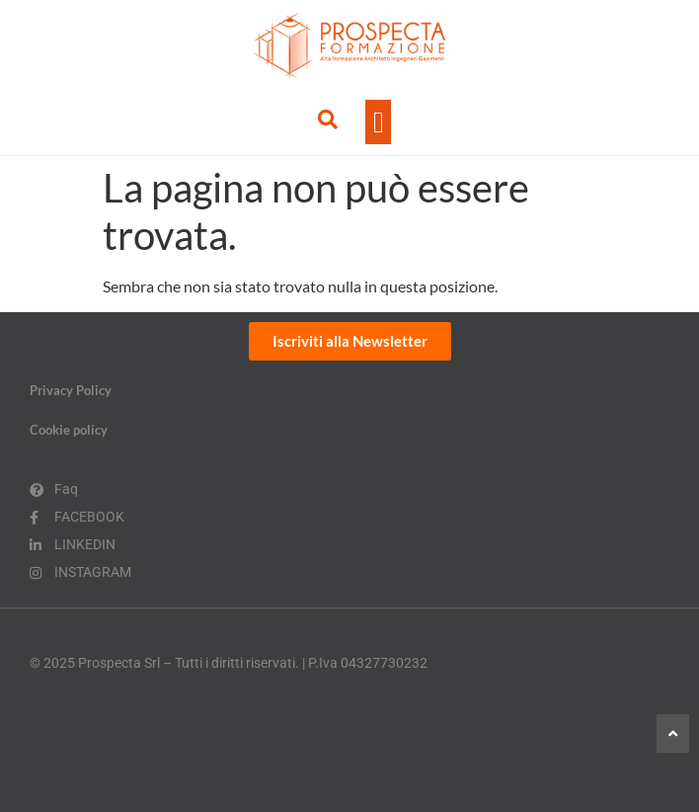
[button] (378, 122)
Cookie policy (69, 430)
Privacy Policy (71, 390)
